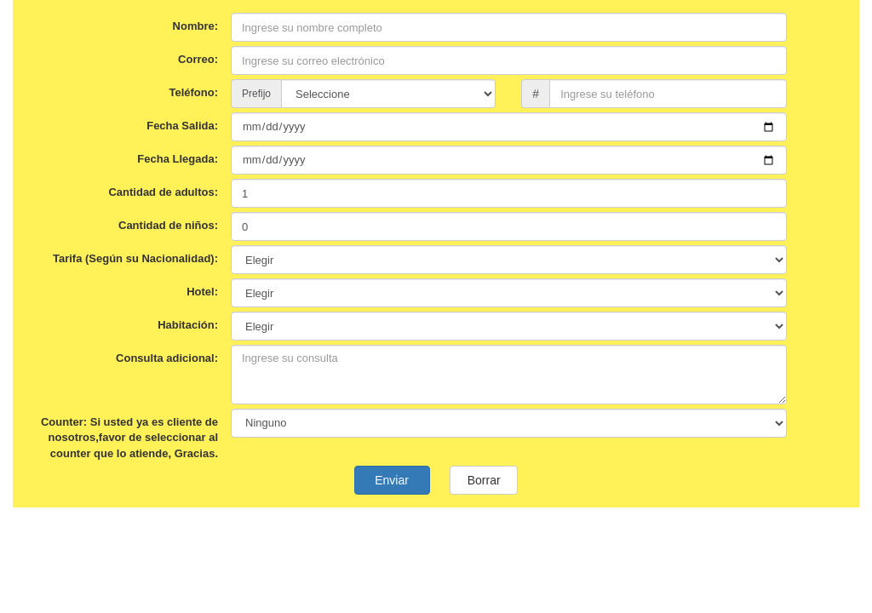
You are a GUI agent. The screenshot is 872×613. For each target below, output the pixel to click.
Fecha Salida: (182, 125)
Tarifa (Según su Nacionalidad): (135, 258)
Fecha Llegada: (177, 158)
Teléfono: (193, 92)
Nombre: (195, 26)
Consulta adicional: (167, 358)
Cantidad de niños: (168, 225)
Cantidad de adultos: (163, 192)
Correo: (198, 59)
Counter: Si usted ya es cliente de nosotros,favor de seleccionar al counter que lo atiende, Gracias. (129, 437)
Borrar (484, 480)
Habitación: (188, 324)
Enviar (392, 480)
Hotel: (202, 291)
